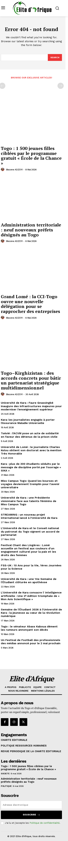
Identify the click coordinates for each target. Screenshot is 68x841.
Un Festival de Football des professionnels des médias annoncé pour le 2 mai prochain (30, 641)
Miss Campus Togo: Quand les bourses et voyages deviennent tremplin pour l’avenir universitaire (30, 484)
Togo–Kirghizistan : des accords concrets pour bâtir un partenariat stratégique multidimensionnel (31, 380)
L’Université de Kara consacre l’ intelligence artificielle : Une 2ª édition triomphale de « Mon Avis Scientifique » (31, 596)
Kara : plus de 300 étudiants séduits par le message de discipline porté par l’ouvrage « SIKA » (31, 467)
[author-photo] (3, 169)
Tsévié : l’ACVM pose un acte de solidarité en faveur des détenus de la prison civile (30, 435)
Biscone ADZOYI (14, 169)
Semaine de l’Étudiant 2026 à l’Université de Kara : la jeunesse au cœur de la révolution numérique (31, 613)
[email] (31, 805)
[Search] (55, 57)
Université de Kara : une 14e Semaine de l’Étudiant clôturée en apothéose (28, 580)
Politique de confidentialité (45, 823)
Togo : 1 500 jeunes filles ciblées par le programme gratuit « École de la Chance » (31, 155)
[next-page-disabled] (60, 86)
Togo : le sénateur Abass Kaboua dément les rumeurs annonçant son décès (29, 628)
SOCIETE (5, 773)
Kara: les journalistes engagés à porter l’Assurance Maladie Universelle (28, 421)
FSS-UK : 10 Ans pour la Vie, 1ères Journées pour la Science (31, 567)
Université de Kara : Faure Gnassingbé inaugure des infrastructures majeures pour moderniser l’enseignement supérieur (31, 406)
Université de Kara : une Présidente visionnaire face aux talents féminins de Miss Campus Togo (28, 501)
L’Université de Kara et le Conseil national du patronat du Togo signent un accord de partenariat (30, 531)
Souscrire (31, 814)
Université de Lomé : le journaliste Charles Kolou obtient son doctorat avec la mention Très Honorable (31, 450)
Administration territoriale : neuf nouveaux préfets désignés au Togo (31, 229)
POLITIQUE (6, 786)
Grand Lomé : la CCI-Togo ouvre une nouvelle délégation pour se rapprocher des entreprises (30, 304)
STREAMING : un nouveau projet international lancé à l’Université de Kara (29, 516)
